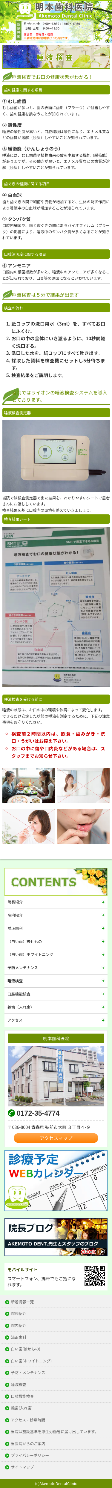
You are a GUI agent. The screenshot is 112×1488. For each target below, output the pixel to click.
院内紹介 (15, 915)
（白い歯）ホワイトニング (30, 954)
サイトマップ (22, 1467)
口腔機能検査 (18, 994)
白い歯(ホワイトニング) (31, 1361)
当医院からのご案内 (28, 1444)
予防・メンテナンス (28, 1373)
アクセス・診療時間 (28, 1420)
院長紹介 (15, 902)
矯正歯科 (15, 928)
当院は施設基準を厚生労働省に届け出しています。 (55, 1432)
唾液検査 (15, 981)
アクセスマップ (56, 1138)
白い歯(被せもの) (25, 1349)
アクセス (15, 1020)
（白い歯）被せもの (24, 941)
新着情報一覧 (22, 1302)
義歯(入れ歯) (22, 1408)
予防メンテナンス (22, 967)
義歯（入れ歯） (20, 1007)
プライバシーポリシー (30, 1455)
